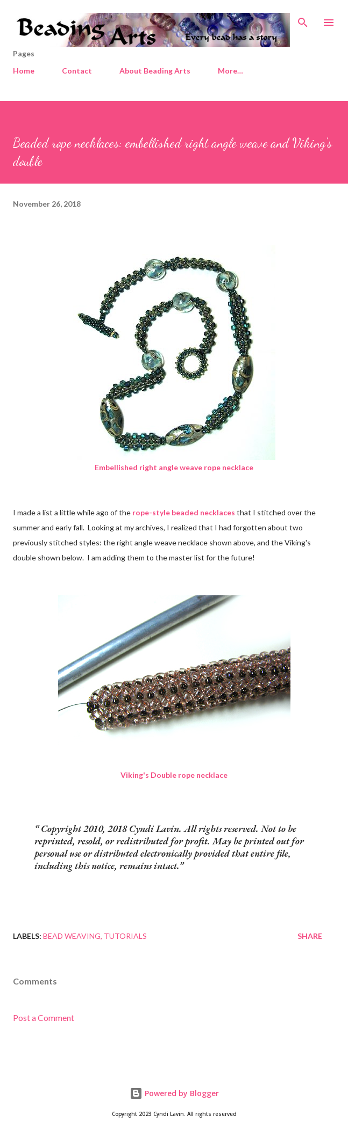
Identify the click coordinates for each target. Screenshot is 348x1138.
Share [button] (309, 935)
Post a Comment (43, 1017)
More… (230, 70)
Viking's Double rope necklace (174, 774)
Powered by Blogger (174, 1093)
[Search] (302, 19)
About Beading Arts (154, 70)
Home (23, 70)
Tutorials (125, 935)
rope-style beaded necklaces (183, 512)
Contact (77, 70)
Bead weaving (72, 935)
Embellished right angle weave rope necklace (174, 467)
